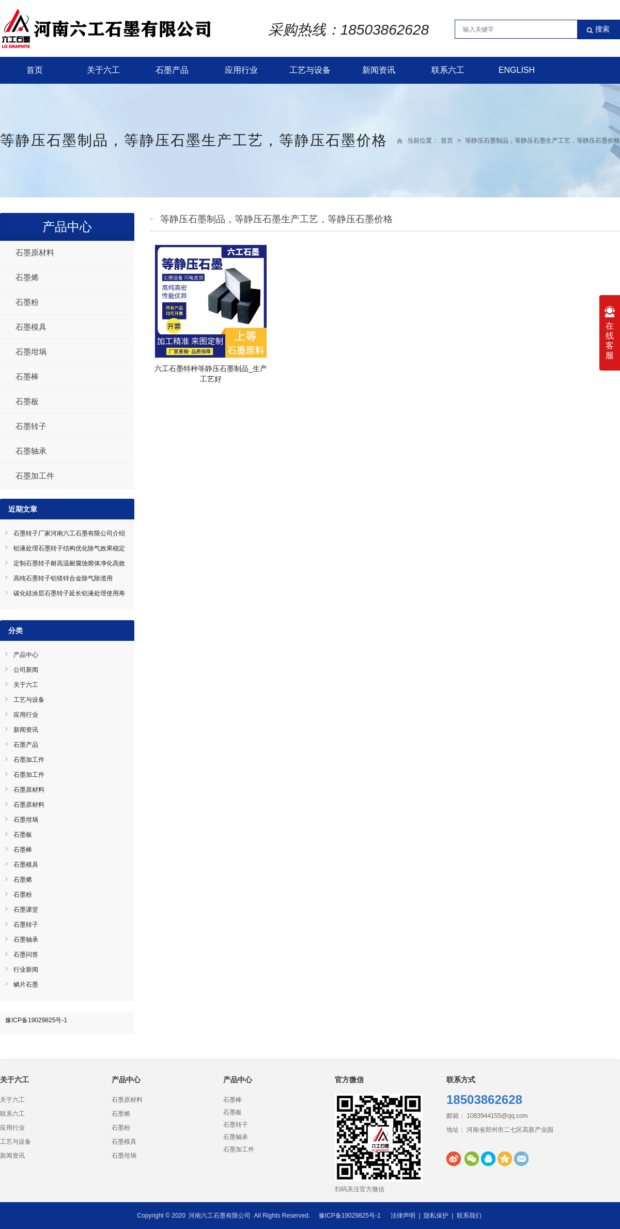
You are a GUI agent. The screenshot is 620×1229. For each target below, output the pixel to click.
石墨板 (27, 401)
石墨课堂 (25, 909)
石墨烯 (27, 277)
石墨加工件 (35, 475)
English (517, 70)
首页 (34, 70)
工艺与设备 (310, 70)
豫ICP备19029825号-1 (36, 1020)
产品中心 (67, 227)
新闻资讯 (378, 70)
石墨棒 (27, 376)
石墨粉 (27, 302)
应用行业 (241, 70)
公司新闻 (25, 669)
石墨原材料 (35, 252)
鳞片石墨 (25, 984)
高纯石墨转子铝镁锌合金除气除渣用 (63, 578)
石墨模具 (31, 326)
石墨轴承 (31, 451)
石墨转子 (31, 426)
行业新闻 (25, 969)
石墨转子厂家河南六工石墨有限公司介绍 (69, 533)
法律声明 (403, 1215)
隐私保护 (436, 1215)
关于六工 (103, 70)
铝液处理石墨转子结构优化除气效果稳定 (69, 548)
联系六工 (447, 70)
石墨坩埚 (31, 351)
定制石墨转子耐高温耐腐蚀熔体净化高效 (69, 563)
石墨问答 (25, 954)
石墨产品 (172, 70)
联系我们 (469, 1215)
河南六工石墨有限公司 (220, 1215)
